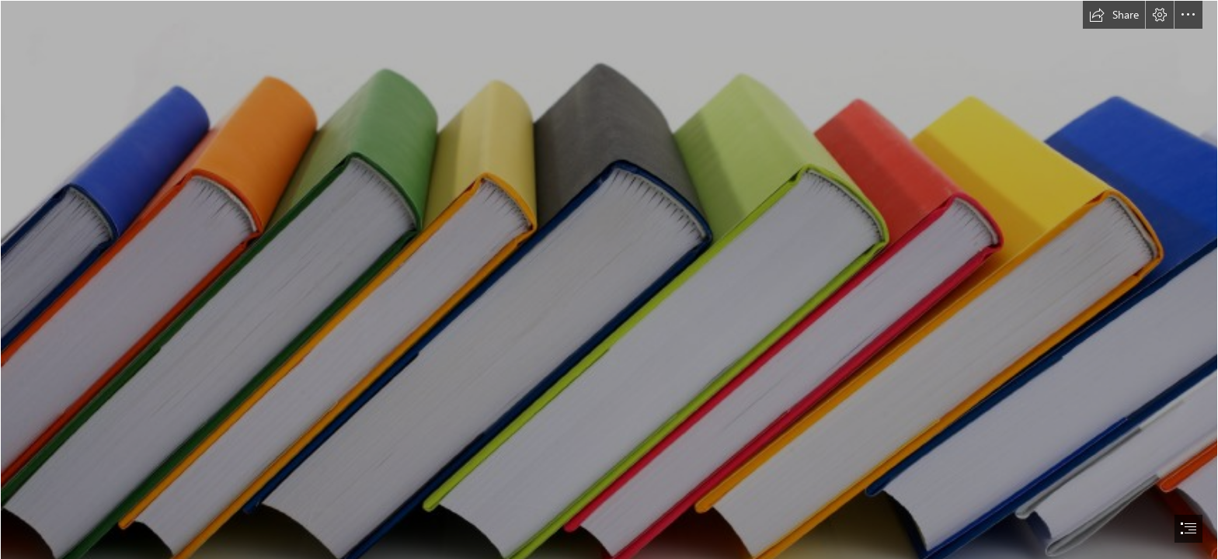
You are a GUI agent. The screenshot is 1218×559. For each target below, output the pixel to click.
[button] (1114, 15)
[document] (609, 279)
